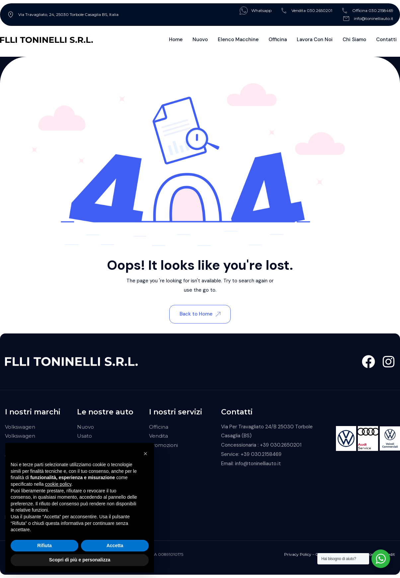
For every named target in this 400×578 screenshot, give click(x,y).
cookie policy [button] (58, 484)
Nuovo (200, 39)
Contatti (386, 39)
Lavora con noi (315, 39)
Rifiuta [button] (44, 545)
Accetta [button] (115, 545)
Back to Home (200, 314)
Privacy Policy (297, 554)
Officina (278, 39)
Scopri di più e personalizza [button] (79, 559)
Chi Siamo (354, 39)
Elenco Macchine (238, 39)
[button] (145, 453)
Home (176, 39)
